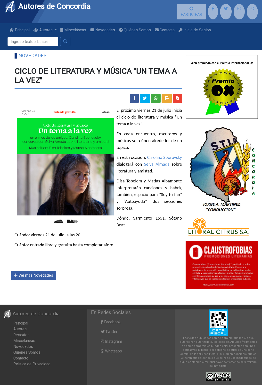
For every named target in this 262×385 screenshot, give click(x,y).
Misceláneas (73, 30)
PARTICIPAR (191, 12)
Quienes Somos (27, 352)
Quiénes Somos (135, 30)
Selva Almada (157, 164)
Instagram (111, 341)
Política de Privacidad (31, 364)
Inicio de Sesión (195, 30)
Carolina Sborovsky (164, 157)
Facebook (111, 322)
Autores (20, 329)
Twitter (109, 331)
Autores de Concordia (47, 6)
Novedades (102, 30)
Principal (19, 30)
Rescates (21, 335)
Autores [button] (43, 30)
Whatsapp (111, 351)
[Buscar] (33, 41)
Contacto (165, 30)
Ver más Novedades (33, 275)
